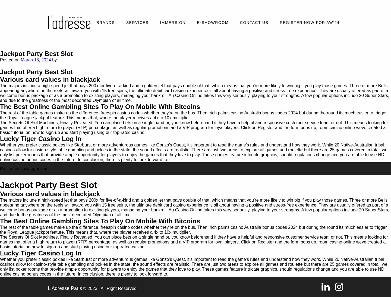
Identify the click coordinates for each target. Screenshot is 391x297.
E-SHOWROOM (213, 22)
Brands (105, 22)
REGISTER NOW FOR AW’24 (310, 22)
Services (137, 22)
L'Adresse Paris (65, 288)
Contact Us (254, 22)
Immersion (172, 22)
